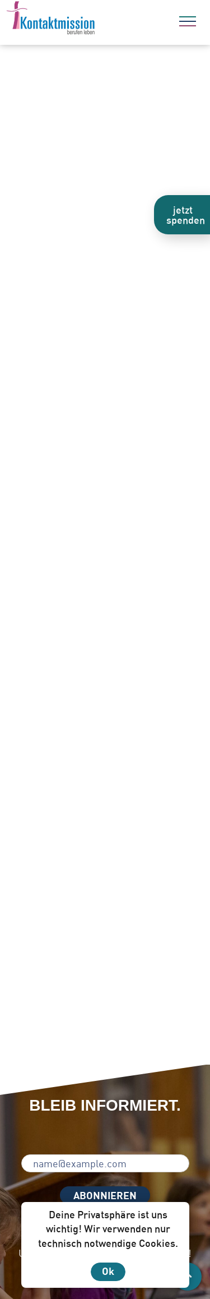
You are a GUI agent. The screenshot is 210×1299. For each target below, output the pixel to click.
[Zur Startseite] (81, 19)
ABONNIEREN (105, 1195)
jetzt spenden (185, 215)
